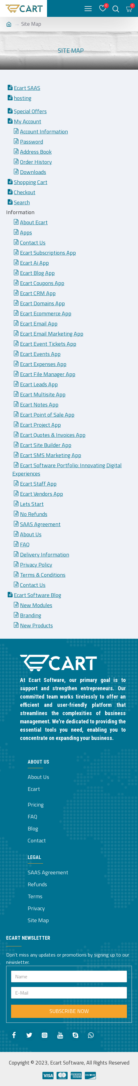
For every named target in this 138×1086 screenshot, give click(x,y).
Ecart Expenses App (43, 364)
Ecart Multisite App (42, 394)
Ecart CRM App (38, 293)
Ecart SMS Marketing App (50, 455)
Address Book (36, 152)
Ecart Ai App (34, 263)
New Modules (36, 605)
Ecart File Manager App (47, 374)
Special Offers (30, 111)
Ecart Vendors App (41, 494)
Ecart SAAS (27, 88)
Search (22, 202)
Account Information (44, 131)
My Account (27, 121)
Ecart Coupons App (42, 283)
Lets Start (32, 504)
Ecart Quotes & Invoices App (52, 435)
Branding (30, 615)
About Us (30, 534)
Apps (26, 232)
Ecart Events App (40, 354)
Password (31, 141)
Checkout (24, 192)
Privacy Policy (36, 564)
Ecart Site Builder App (45, 445)
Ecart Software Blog (37, 595)
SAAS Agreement (40, 524)
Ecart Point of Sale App (47, 414)
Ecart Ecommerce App (45, 313)
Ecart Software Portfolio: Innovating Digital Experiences (67, 469)
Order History (36, 162)
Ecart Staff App (38, 483)
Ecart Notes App (39, 404)
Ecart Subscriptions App (48, 252)
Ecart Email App (38, 323)
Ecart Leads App (39, 384)
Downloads (33, 172)
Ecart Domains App (42, 303)
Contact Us (32, 242)
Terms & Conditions (42, 575)
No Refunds (33, 514)
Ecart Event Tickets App (48, 344)
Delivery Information (44, 554)
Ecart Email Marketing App (51, 333)
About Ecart (34, 222)
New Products (36, 625)
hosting (22, 98)
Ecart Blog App (37, 273)
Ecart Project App (40, 425)
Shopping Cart (30, 182)
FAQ (25, 544)
